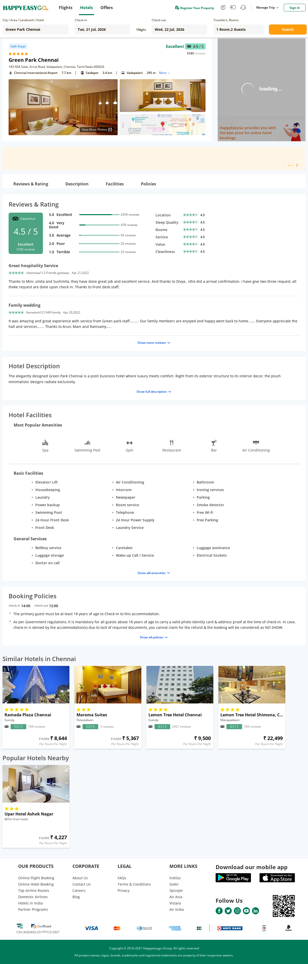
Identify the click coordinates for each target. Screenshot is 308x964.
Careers (79, 890)
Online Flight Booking (36, 877)
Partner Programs (33, 909)
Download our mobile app (252, 867)
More (164, 73)
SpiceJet (176, 890)
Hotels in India (30, 903)
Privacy (124, 890)
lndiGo (175, 877)
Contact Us (81, 884)
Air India (176, 909)
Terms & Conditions (134, 884)
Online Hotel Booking (36, 884)
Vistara (175, 903)
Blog (76, 896)
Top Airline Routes (33, 890)
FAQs (122, 877)
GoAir (174, 884)
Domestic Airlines (33, 896)
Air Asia (175, 896)
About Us (80, 877)
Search (288, 29)
